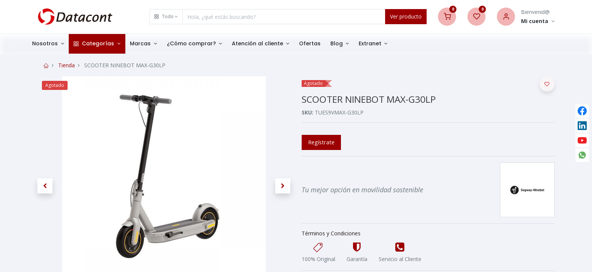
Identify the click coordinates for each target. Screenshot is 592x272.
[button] (166, 16)
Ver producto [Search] (406, 16)
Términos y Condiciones (331, 233)
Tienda (66, 65)
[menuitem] (320, 44)
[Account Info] (538, 21)
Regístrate (321, 142)
